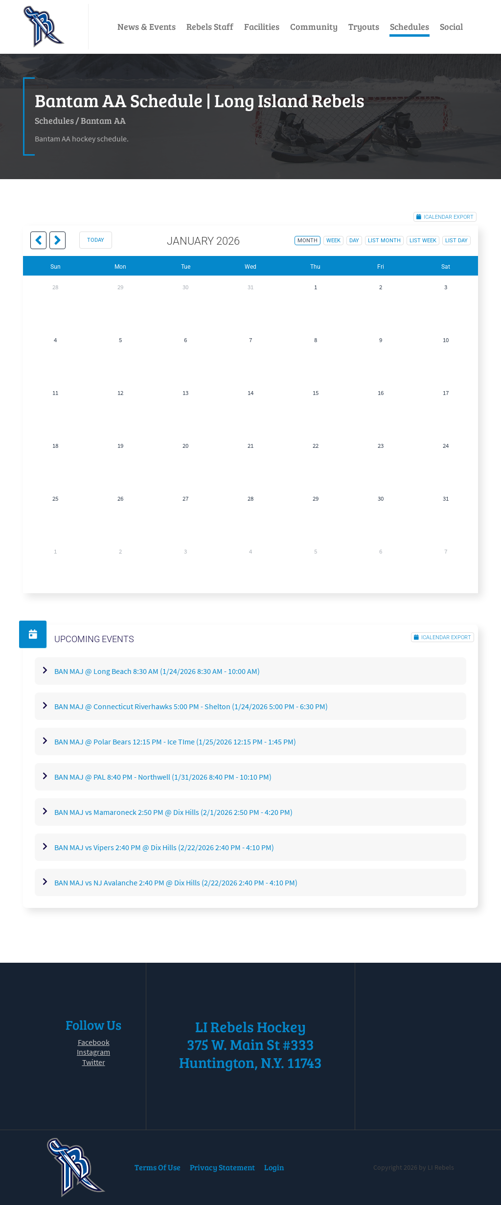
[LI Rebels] (44, 26)
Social (451, 26)
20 (185, 445)
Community (314, 26)
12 (120, 393)
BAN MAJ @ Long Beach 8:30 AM (157, 671)
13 (185, 393)
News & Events (146, 26)
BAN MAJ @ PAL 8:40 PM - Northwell (163, 777)
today (95, 240)
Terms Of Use (158, 1167)
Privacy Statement (222, 1167)
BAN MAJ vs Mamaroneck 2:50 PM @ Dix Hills (173, 812)
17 (446, 393)
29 (120, 287)
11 (55, 393)
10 (446, 340)
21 (250, 445)
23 (381, 445)
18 (55, 445)
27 (185, 498)
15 (316, 393)
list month (384, 240)
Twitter (93, 1062)
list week (423, 240)
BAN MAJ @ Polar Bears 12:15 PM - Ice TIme (175, 741)
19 (120, 445)
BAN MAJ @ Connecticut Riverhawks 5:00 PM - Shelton (191, 706)
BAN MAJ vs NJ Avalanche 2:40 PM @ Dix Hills (175, 882)
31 (250, 287)
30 (185, 287)
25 (55, 498)
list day (456, 240)
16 (381, 393)
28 (55, 287)
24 (446, 445)
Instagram (93, 1052)
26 (120, 498)
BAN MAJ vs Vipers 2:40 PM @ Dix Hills (164, 847)
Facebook (94, 1042)
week (333, 240)
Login (274, 1167)
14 (250, 393)
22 (316, 445)
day (354, 240)
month (307, 240)
